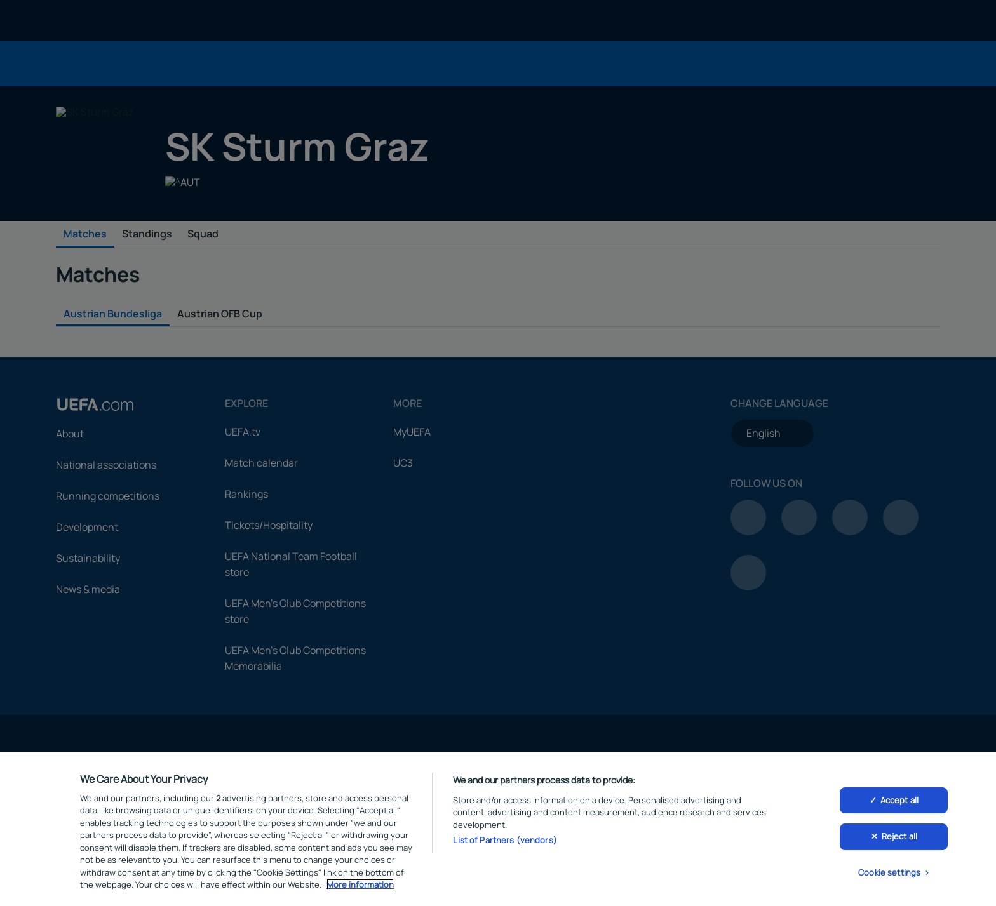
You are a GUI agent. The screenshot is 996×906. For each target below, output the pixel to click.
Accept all (899, 803)
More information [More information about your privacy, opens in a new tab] (360, 888)
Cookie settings (889, 876)
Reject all (899, 840)
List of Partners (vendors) (504, 843)
